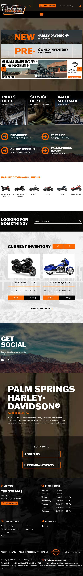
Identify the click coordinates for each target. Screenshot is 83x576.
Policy (4, 552)
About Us (32, 454)
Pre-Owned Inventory (10, 529)
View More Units (40, 308)
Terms (21, 552)
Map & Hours (10, 503)
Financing (5, 533)
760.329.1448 (11, 491)
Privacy (12, 552)
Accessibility (32, 552)
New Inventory (7, 526)
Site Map (44, 552)
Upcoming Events (39, 465)
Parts (3, 536)
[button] (3, 69)
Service (28, 526)
